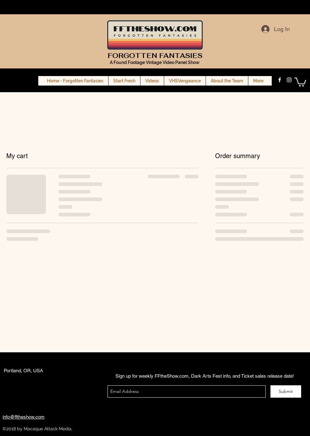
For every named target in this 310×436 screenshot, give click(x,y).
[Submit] (285, 391)
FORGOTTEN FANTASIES (155, 55)
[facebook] (279, 80)
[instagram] (289, 80)
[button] (300, 82)
